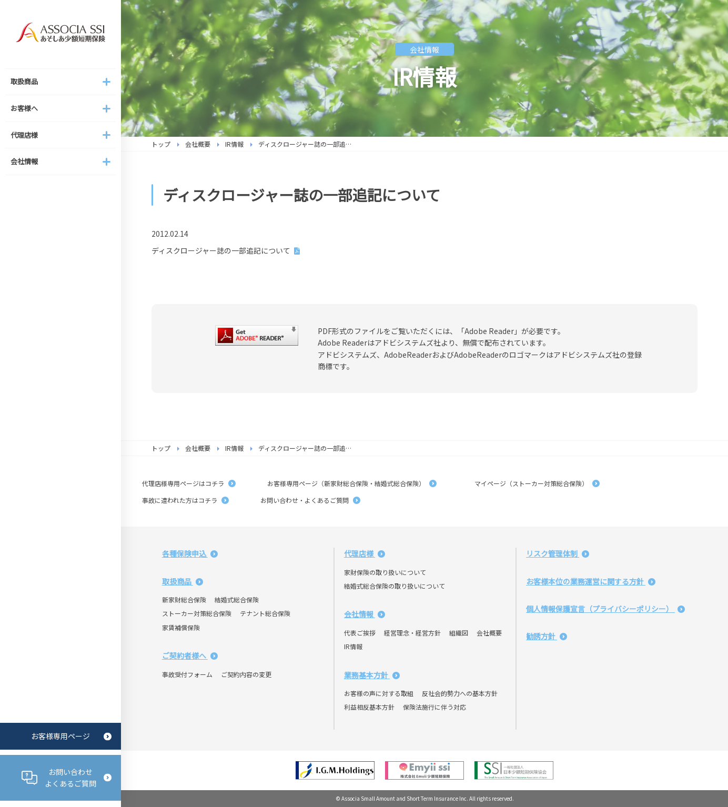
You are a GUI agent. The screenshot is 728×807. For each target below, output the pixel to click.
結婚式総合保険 (237, 599)
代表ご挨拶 (360, 632)
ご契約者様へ (190, 655)
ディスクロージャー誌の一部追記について (220, 250)
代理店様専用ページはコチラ (189, 483)
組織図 (458, 632)
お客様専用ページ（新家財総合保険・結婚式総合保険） (352, 483)
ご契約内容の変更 (246, 674)
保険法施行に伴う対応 (434, 706)
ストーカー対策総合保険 (196, 613)
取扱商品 (182, 581)
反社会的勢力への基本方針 (460, 693)
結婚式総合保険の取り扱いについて (394, 585)
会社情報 (364, 614)
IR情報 (234, 143)
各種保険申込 (190, 553)
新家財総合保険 (184, 599)
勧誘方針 (546, 636)
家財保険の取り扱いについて (385, 572)
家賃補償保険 (181, 627)
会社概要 (197, 143)
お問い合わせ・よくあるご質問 (310, 500)
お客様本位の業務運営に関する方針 (590, 581)
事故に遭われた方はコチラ (185, 500)
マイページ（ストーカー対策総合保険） (534, 483)
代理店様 (364, 553)
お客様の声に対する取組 (378, 693)
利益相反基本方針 (369, 706)
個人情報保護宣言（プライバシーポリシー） (605, 608)
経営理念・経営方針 (412, 632)
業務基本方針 (372, 675)
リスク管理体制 (557, 553)
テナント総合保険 (265, 613)
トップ (160, 143)
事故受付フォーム (187, 674)
